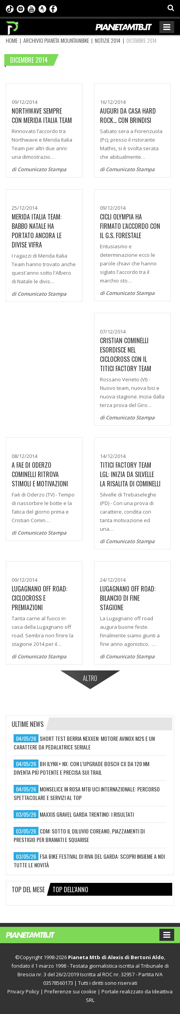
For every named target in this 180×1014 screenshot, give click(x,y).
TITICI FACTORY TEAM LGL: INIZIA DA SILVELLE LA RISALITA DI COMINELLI (130, 474)
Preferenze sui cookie (70, 991)
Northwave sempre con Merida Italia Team (42, 115)
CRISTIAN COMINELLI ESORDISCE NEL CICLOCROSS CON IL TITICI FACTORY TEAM (125, 354)
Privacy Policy (23, 991)
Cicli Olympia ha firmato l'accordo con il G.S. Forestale (130, 226)
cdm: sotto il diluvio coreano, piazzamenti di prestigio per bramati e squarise (79, 835)
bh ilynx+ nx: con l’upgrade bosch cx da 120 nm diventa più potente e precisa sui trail (81, 768)
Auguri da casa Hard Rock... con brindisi (128, 115)
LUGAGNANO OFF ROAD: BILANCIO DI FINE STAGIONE (128, 598)
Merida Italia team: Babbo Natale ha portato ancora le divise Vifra (36, 230)
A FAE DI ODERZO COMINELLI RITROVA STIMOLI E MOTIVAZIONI (40, 474)
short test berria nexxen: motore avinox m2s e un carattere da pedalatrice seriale (84, 742)
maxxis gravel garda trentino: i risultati (87, 814)
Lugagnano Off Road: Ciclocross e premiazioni (39, 598)
